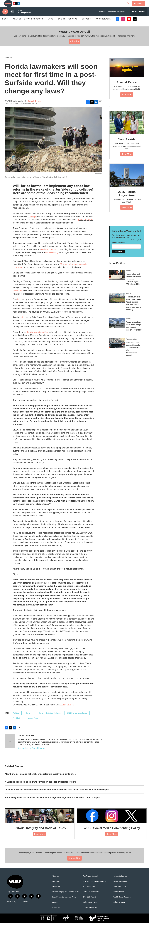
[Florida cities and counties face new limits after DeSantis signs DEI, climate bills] (117, 280)
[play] (5, 17)
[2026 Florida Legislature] (127, 180)
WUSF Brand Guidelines (122, 902)
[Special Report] (127, 73)
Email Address (119, 248)
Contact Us (56, 886)
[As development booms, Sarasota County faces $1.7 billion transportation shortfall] (117, 348)
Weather (17, 24)
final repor (32, 222)
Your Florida (127, 144)
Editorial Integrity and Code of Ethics (40, 833)
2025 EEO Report (89, 902)
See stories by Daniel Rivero (31, 753)
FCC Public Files (89, 892)
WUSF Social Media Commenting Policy (112, 833)
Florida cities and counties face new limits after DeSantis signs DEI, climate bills (133, 284)
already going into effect (37, 337)
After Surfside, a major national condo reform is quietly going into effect (40, 779)
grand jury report (85, 225)
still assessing (51, 258)
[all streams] (138, 16)
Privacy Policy (118, 897)
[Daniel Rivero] (10, 746)
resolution (17, 296)
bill (18, 304)
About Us (55, 881)
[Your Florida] (127, 127)
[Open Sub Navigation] (9, 24)
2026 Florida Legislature (126, 198)
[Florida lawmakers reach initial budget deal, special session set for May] (117, 328)
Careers (55, 907)
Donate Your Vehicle (90, 913)
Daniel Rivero (34, 106)
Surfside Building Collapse (50, 718)
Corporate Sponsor (120, 881)
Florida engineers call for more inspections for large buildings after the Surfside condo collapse (52, 803)
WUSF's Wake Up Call (74, 37)
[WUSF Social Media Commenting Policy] (112, 821)
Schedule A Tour (119, 907)
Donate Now (74, 863)
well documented (49, 254)
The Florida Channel (90, 881)
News (5, 24)
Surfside (29, 718)
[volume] (12, 16)
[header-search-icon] (129, 6)
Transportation (131, 344)
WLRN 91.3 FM (67, 710)
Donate (140, 6)
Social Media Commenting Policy (64, 902)
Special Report (126, 87)
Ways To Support (119, 892)
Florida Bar (17, 723)
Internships (56, 913)
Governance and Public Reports (94, 886)
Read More (127, 99)
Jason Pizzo (33, 723)
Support (86, 24)
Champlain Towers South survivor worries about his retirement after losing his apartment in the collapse (57, 795)
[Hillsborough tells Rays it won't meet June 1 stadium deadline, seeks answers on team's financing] (117, 303)
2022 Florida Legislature (77, 718)
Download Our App (120, 886)
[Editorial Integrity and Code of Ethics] (39, 821)
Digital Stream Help (90, 907)
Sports (128, 299)
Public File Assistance (90, 897)
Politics (8, 63)
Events (61, 24)
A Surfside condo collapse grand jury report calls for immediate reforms (40, 787)
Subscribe (74, 46)
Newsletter (56, 892)
